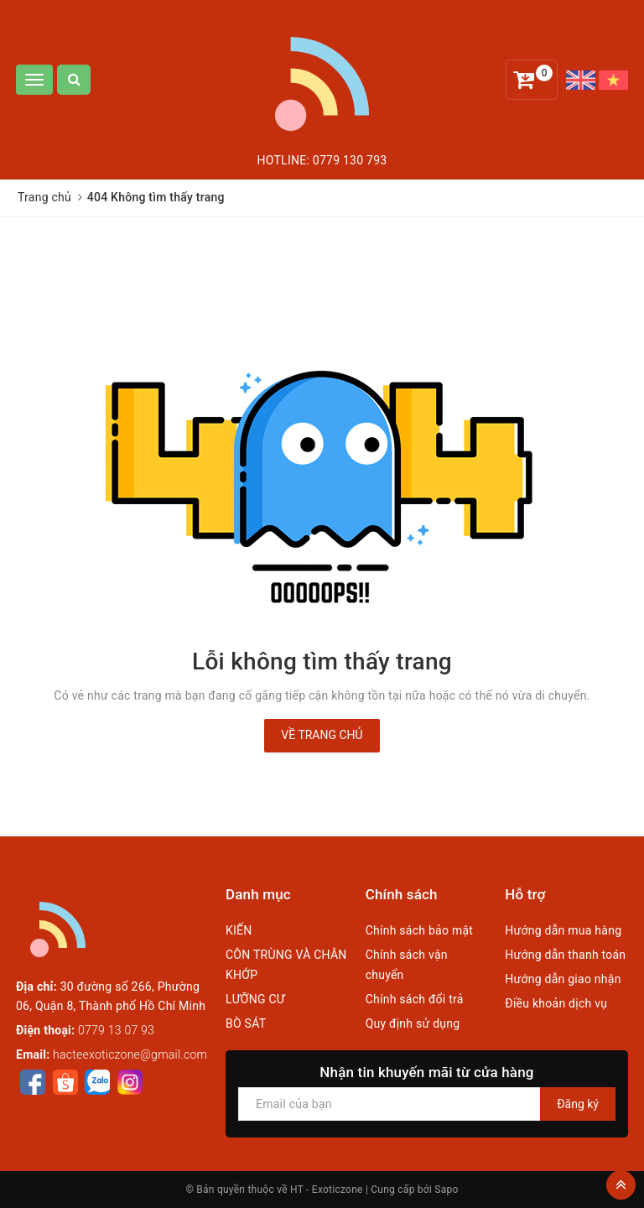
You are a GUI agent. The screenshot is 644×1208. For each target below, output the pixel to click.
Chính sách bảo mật (419, 930)
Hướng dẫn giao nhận (563, 979)
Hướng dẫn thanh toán (565, 954)
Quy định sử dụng (413, 1023)
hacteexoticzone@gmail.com (130, 1054)
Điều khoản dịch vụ (556, 1003)
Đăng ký (578, 1104)
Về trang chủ (321, 735)
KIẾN (239, 930)
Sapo (446, 1189)
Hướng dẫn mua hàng (563, 930)
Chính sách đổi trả (415, 999)
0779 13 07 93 (116, 1030)
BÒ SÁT (246, 1023)
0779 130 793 (350, 160)
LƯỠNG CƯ (255, 999)
